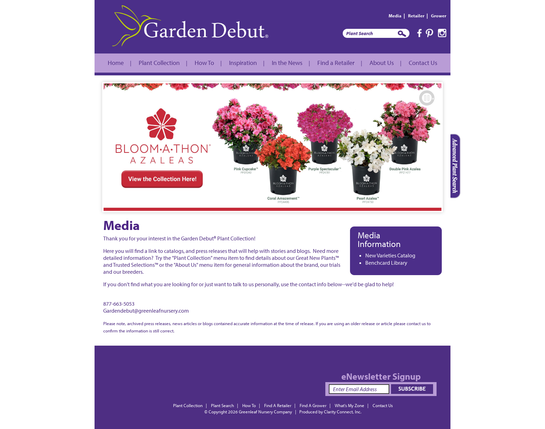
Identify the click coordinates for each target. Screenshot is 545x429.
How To (204, 63)
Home (116, 63)
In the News (287, 63)
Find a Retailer (336, 63)
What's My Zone (349, 405)
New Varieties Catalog (390, 255)
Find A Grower (313, 405)
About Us (381, 63)
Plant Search (222, 405)
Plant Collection (159, 63)
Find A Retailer (277, 405)
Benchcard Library (386, 262)
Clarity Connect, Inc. (342, 411)
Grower (438, 15)
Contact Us (423, 63)
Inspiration (243, 63)
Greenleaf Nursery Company (265, 411)
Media (395, 15)
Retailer (416, 15)
